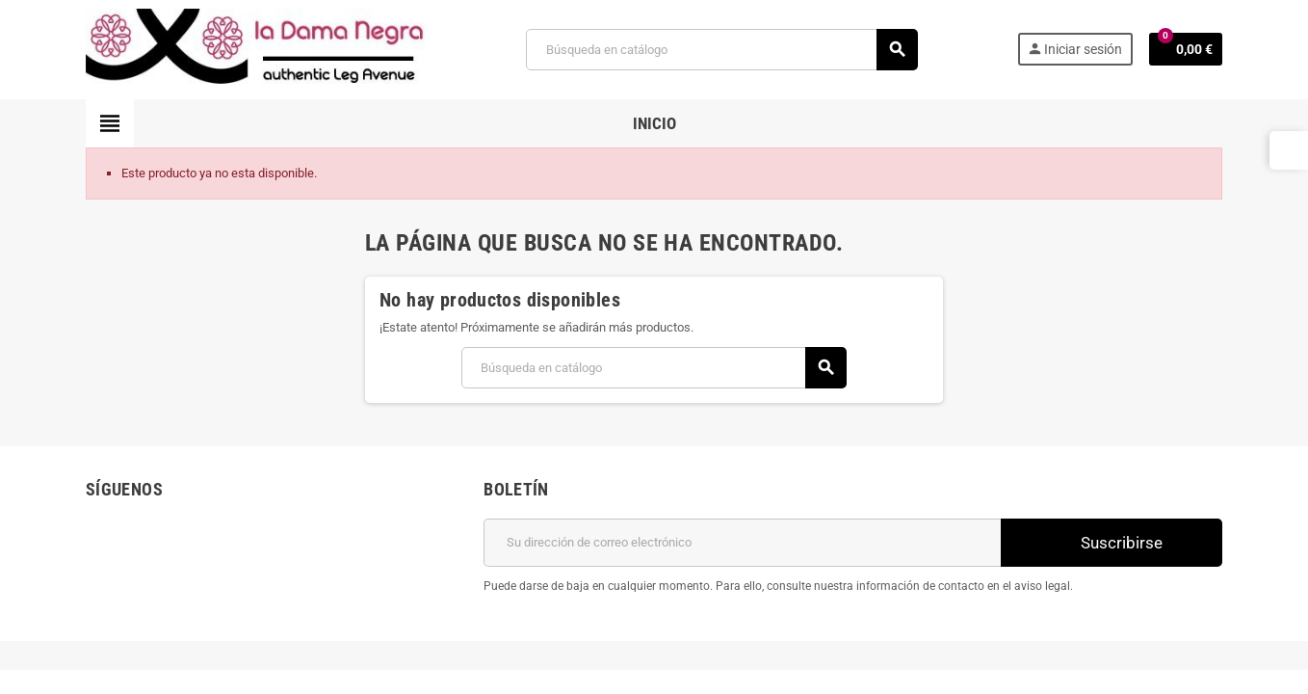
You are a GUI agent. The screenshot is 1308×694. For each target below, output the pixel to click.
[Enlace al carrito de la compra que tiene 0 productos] (1185, 49)
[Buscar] (721, 49)
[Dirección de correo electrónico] (742, 543)
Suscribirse (1111, 542)
